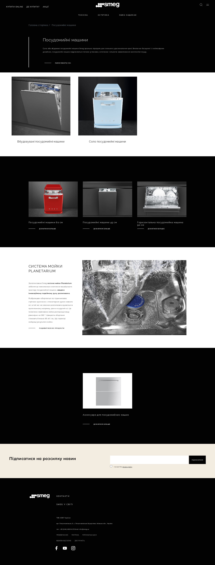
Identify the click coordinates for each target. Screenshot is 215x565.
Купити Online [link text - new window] (14, 7)
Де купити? (32, 7)
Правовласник (62, 535)
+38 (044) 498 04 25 (67, 529)
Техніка (83, 15)
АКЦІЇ (46, 7)
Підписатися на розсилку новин (42, 458)
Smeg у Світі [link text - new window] (64, 504)
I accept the (123, 467)
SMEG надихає (128, 15)
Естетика (103, 15)
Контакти (63, 496)
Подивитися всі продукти (51, 328)
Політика (75, 535)
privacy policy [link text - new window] (127, 467)
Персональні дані (89, 535)
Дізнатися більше (47, 229)
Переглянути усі (63, 63)
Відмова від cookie (63, 540)
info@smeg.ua (84, 529)
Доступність (80, 540)
